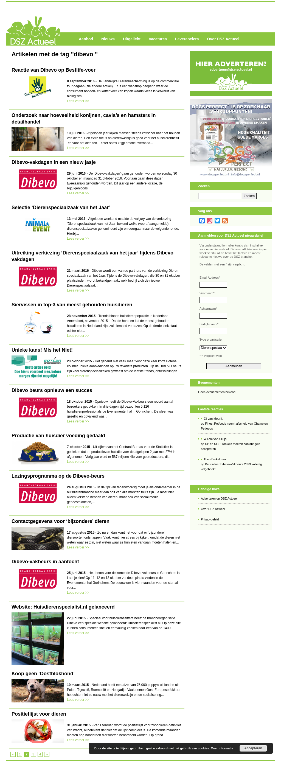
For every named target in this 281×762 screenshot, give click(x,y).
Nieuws (108, 39)
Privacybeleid (210, 519)
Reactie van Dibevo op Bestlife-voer (53, 70)
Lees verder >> (78, 101)
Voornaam (206, 293)
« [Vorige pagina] (13, 754)
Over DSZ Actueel (223, 39)
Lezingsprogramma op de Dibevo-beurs (58, 476)
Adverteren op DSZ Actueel (219, 498)
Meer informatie (222, 748)
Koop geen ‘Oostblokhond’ (43, 673)
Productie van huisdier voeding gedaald (58, 435)
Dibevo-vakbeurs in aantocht (45, 561)
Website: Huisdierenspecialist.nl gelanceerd (63, 607)
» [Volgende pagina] (47, 754)
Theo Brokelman (215, 459)
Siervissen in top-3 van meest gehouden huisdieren (72, 304)
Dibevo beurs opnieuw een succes (52, 390)
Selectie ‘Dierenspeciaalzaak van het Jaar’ (61, 207)
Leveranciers (187, 39)
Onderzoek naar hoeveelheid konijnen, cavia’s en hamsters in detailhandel (84, 119)
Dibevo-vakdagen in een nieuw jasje (54, 162)
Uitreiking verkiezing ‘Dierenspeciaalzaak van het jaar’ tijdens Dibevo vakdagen (92, 256)
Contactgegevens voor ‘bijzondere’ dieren (60, 521)
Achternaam (208, 308)
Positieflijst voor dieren (39, 714)
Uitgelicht (131, 39)
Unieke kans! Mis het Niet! (42, 350)
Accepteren (253, 748)
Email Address (209, 277)
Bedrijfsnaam (208, 324)
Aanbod (86, 39)
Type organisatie (210, 339)
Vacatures (158, 39)
